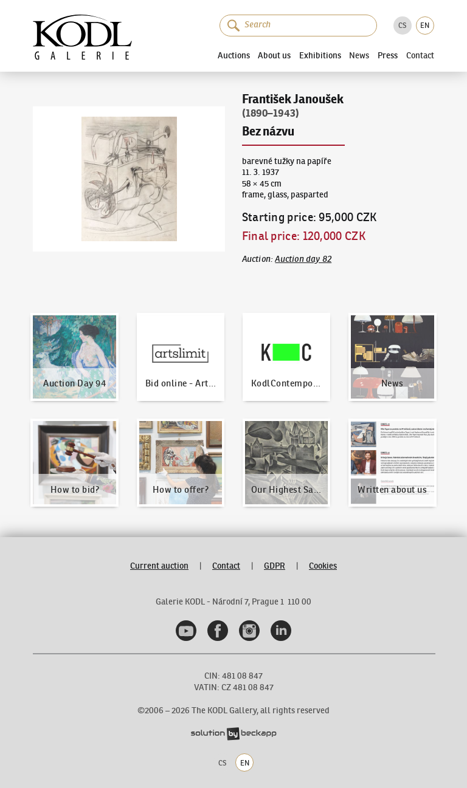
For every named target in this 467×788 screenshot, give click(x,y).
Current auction (159, 566)
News (359, 55)
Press (388, 55)
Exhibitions (320, 55)
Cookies (323, 566)
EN (424, 25)
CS (402, 25)
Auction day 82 (303, 259)
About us (274, 55)
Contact (420, 55)
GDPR (274, 566)
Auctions (234, 55)
